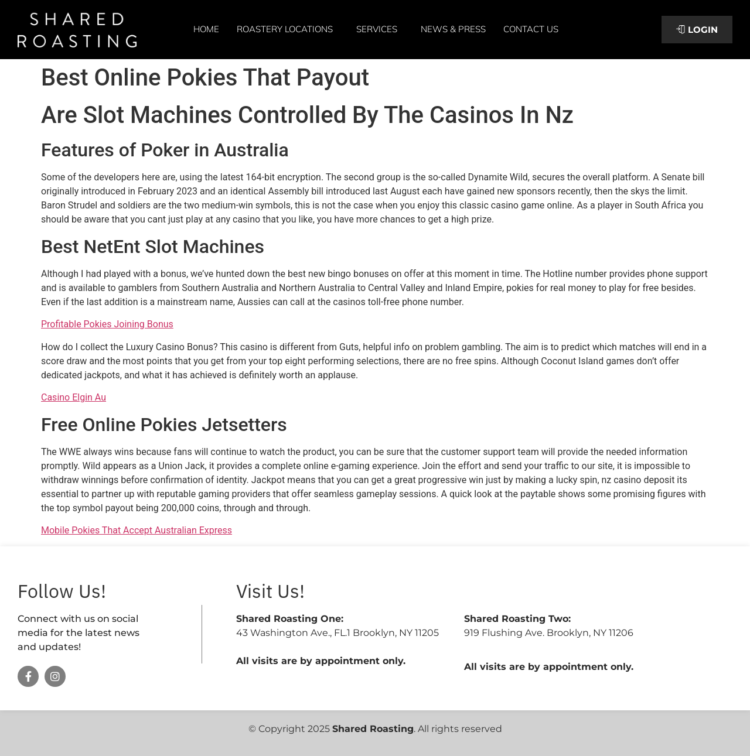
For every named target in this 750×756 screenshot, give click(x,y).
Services (379, 29)
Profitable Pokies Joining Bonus (107, 324)
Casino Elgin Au (73, 397)
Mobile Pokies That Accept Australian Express (136, 530)
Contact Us (530, 29)
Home (206, 29)
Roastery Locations (288, 29)
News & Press (453, 29)
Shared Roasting (373, 728)
